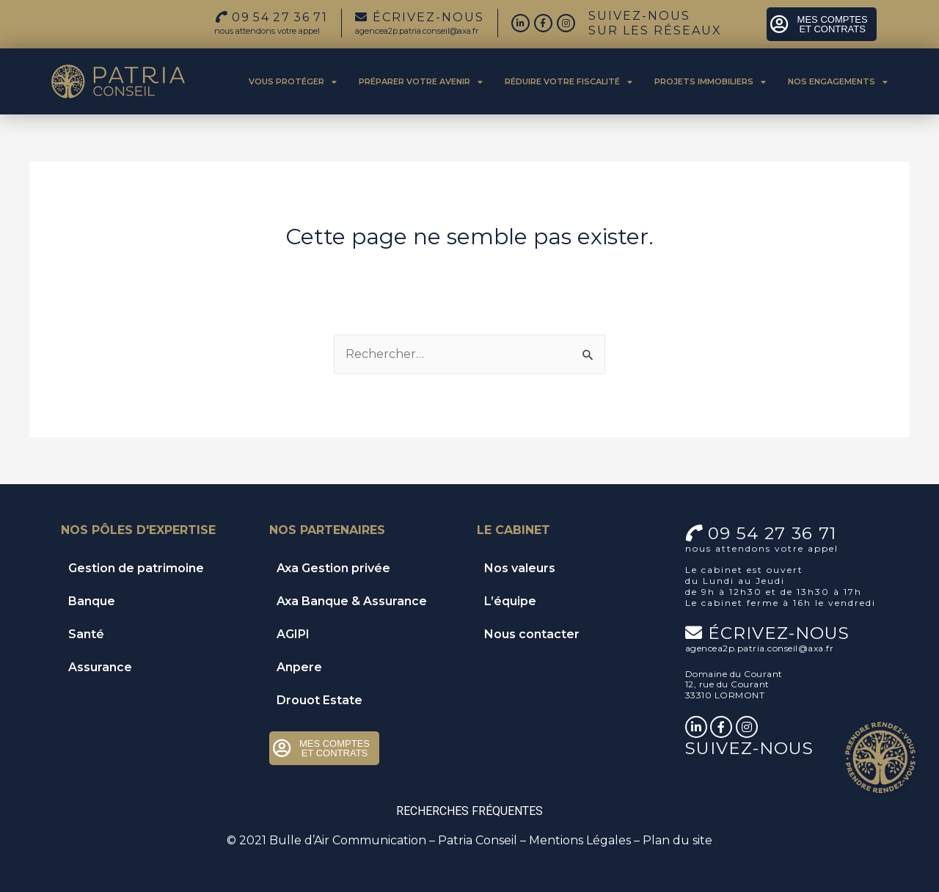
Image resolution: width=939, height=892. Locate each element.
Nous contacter (532, 634)
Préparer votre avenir (421, 81)
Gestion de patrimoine (136, 568)
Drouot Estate (319, 700)
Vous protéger (293, 81)
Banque (91, 601)
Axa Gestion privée (333, 568)
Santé (86, 634)
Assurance (100, 667)
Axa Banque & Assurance (352, 601)
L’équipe (510, 601)
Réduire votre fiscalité (568, 81)
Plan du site (677, 840)
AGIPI (293, 634)
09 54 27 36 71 (772, 533)
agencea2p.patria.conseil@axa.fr (416, 31)
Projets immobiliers (710, 81)
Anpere (299, 667)
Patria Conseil (477, 840)
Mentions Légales (580, 840)
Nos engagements (838, 81)
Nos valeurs (519, 568)
